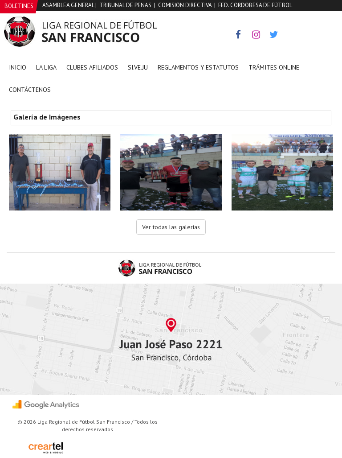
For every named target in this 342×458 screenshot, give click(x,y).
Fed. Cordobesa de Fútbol (255, 5)
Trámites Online (273, 67)
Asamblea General (68, 5)
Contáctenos (30, 90)
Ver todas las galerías (171, 227)
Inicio (17, 67)
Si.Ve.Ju (138, 67)
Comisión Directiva (185, 5)
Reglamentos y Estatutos (198, 67)
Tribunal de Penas (125, 5)
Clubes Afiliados (92, 67)
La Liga (46, 67)
